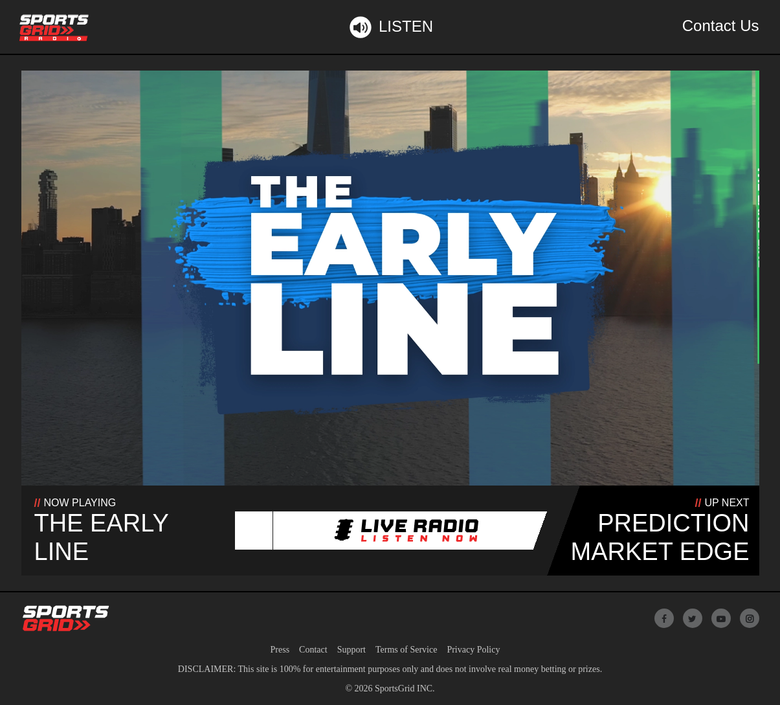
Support (351, 650)
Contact (313, 650)
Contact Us (720, 25)
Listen (390, 27)
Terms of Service (406, 650)
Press (280, 650)
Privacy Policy (473, 650)
